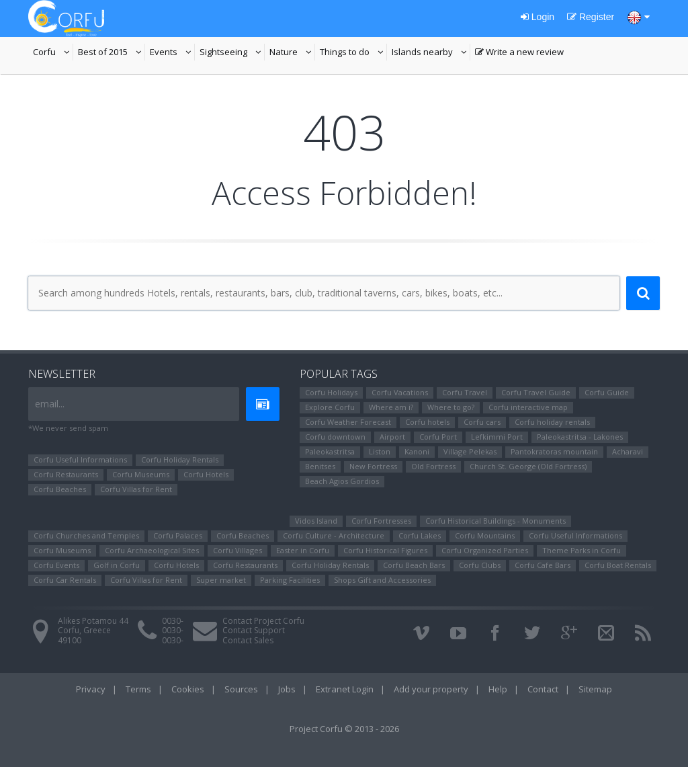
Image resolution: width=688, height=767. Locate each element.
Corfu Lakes (419, 535)
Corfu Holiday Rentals (179, 459)
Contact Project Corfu (263, 621)
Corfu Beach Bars (414, 565)
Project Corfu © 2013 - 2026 (344, 729)
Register (590, 16)
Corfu (53, 53)
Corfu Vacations (400, 392)
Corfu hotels (427, 422)
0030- (172, 621)
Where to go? (450, 407)
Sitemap (595, 689)
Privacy (90, 689)
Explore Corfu (330, 407)
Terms (138, 689)
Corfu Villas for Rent (136, 489)
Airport (392, 437)
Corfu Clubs (480, 565)
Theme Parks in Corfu (581, 550)
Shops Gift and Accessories (382, 580)
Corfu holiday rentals (552, 422)
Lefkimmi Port (497, 437)
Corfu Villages (237, 550)
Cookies (187, 689)
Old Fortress (433, 466)
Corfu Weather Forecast (348, 422)
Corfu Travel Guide (535, 392)
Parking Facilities (290, 580)
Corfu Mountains (485, 535)
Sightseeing (232, 53)
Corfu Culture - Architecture (333, 535)
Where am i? (391, 407)
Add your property (431, 689)
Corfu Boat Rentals (618, 565)
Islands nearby (431, 53)
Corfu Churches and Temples (86, 535)
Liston (379, 451)
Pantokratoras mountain (554, 451)
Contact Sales (247, 640)
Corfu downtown (335, 437)
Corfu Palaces (177, 535)
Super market (221, 580)
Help (497, 689)
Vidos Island (316, 521)
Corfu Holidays (331, 392)
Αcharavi (627, 451)
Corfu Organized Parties (484, 550)
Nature (292, 53)
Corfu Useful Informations (80, 459)
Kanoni (416, 451)
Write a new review (519, 53)
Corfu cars (482, 422)
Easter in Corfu (302, 550)
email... (49, 403)
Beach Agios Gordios (342, 481)
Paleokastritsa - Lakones (580, 437)
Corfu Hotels (205, 474)
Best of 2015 (111, 53)
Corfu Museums (140, 474)
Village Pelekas (470, 451)
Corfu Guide (607, 392)
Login (537, 16)
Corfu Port (438, 437)
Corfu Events (56, 565)
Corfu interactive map (528, 407)
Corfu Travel (464, 392)
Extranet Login (345, 689)
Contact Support (253, 630)
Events (172, 53)
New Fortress (373, 466)
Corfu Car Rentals (65, 580)
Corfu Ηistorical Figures (385, 550)
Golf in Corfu (116, 565)
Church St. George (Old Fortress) (528, 466)
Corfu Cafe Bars (542, 565)
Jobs (287, 689)
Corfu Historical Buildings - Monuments (495, 521)
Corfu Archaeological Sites (152, 550)
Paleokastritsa (330, 451)
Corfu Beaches (60, 489)
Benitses (320, 466)
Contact (542, 689)
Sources (241, 689)
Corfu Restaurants (66, 474)
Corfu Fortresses (381, 521)
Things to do (353, 53)
